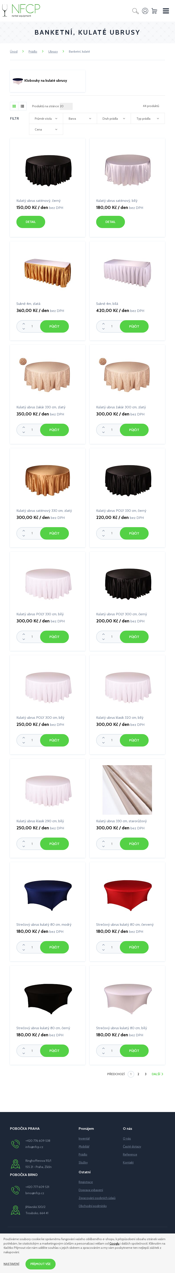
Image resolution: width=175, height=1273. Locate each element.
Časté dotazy (132, 1145)
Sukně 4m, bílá (107, 304)
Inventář (84, 1137)
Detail (31, 222)
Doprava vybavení (91, 1188)
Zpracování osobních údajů (97, 1196)
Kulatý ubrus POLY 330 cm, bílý (40, 613)
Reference (130, 1153)
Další (156, 1072)
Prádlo (33, 52)
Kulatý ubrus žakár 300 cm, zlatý (121, 407)
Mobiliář (84, 1145)
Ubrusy (53, 52)
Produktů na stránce (45, 106)
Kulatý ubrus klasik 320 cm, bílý (120, 717)
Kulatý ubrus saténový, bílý (117, 201)
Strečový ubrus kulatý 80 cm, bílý (121, 1026)
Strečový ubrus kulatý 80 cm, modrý (44, 923)
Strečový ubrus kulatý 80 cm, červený (125, 923)
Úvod (14, 52)
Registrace (86, 1180)
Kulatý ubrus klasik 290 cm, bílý (40, 820)
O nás (127, 1137)
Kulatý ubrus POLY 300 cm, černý (121, 613)
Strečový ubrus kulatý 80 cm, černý (43, 1026)
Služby (83, 1161)
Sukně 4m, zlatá (28, 304)
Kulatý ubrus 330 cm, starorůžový (121, 820)
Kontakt (128, 1161)
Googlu (114, 1243)
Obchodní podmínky (93, 1204)
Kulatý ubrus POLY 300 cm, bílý (40, 717)
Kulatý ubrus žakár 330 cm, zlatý (41, 407)
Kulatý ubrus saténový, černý (38, 201)
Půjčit (54, 326)
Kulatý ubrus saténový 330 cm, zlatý (44, 510)
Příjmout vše (41, 1264)
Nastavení (12, 1264)
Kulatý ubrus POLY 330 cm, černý (121, 510)
